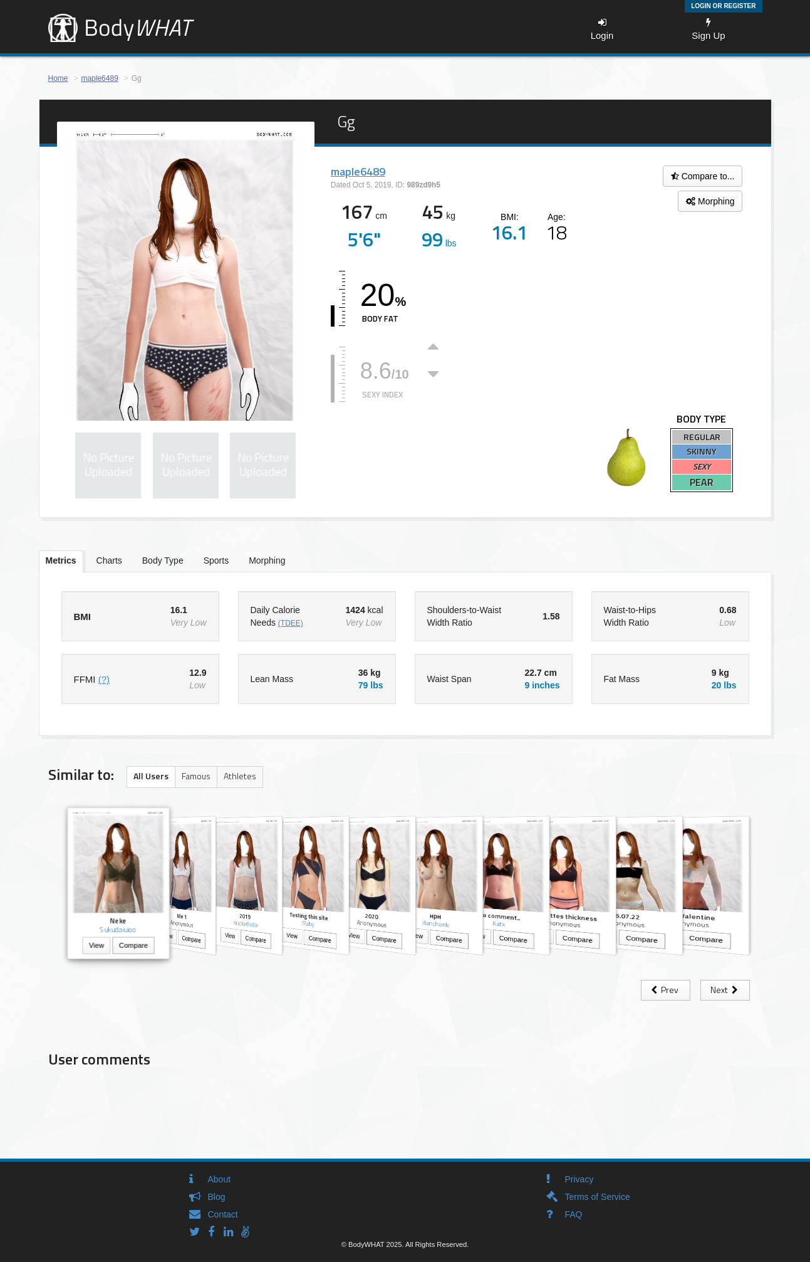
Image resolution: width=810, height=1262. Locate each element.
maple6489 (99, 78)
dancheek (435, 924)
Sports (216, 560)
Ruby (308, 923)
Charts (109, 560)
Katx (498, 923)
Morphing (710, 201)
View (95, 946)
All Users (151, 775)
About (219, 1179)
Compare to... (703, 176)
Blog (217, 1197)
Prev (665, 989)
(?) (104, 679)
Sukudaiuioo (118, 929)
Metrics (61, 560)
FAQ (574, 1214)
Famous (196, 775)
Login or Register (723, 6)
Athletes (240, 775)
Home (58, 78)
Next (725, 989)
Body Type (163, 560)
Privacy (579, 1179)
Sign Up (708, 29)
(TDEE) (290, 623)
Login (602, 29)
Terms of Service (597, 1197)
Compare (132, 946)
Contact (223, 1214)
